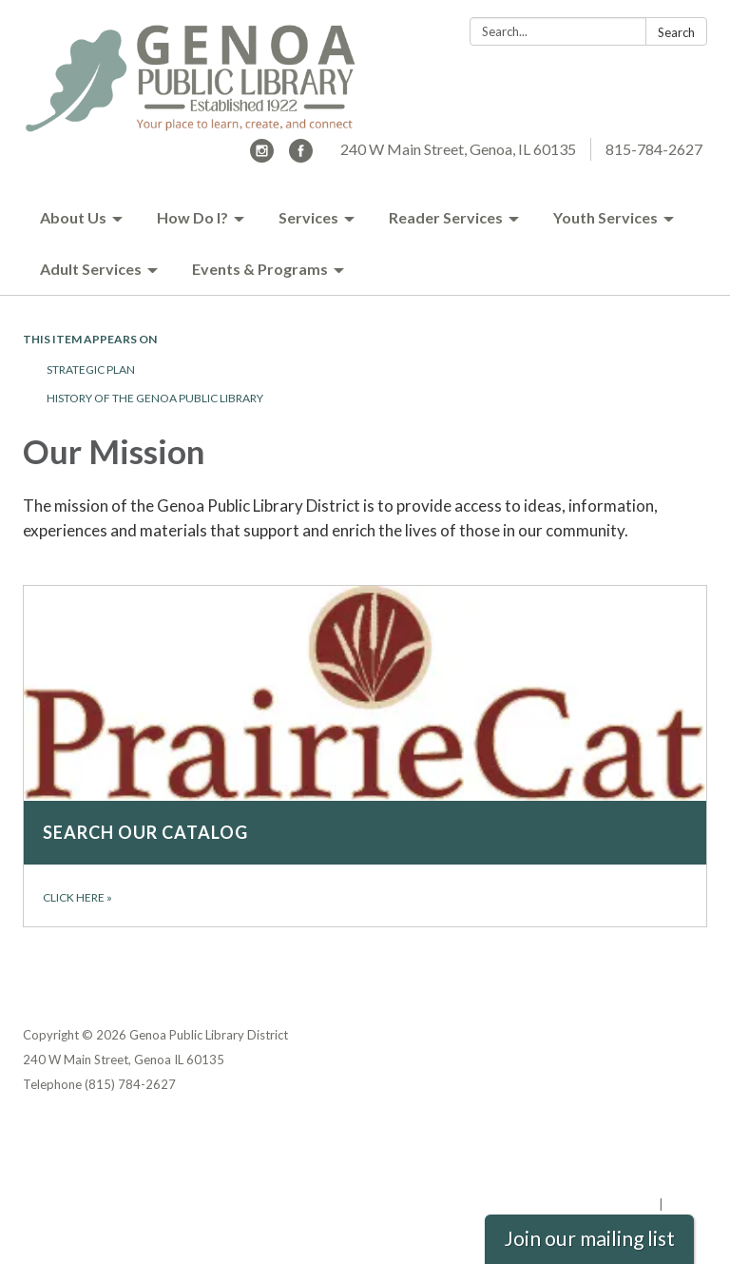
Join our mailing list (589, 1238)
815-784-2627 (653, 149)
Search (676, 32)
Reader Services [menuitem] (446, 217)
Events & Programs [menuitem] (260, 269)
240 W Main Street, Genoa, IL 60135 (458, 149)
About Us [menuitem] (73, 217)
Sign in (686, 1204)
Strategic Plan (91, 369)
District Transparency (640, 1154)
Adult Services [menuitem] (91, 269)
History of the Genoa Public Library (155, 398)
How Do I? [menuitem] (192, 217)
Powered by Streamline (586, 1204)
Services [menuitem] (308, 217)
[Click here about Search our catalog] (365, 756)
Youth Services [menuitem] (605, 217)
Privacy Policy (665, 1130)
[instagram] (262, 156)
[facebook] (301, 156)
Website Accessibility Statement (607, 1179)
